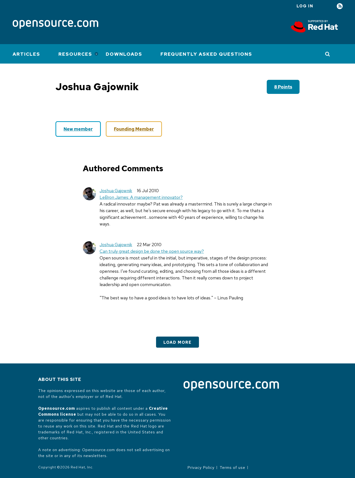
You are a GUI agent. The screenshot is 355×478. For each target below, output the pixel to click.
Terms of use (232, 467)
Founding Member (134, 129)
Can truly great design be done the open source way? (152, 251)
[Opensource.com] (55, 25)
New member (78, 129)
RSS (340, 6)
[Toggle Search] (327, 53)
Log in (305, 6)
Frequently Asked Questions (206, 54)
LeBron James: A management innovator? (141, 197)
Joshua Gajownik (116, 190)
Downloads (124, 54)
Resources (75, 54)
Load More (177, 342)
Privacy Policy (200, 467)
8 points (283, 87)
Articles (26, 54)
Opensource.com (56, 408)
